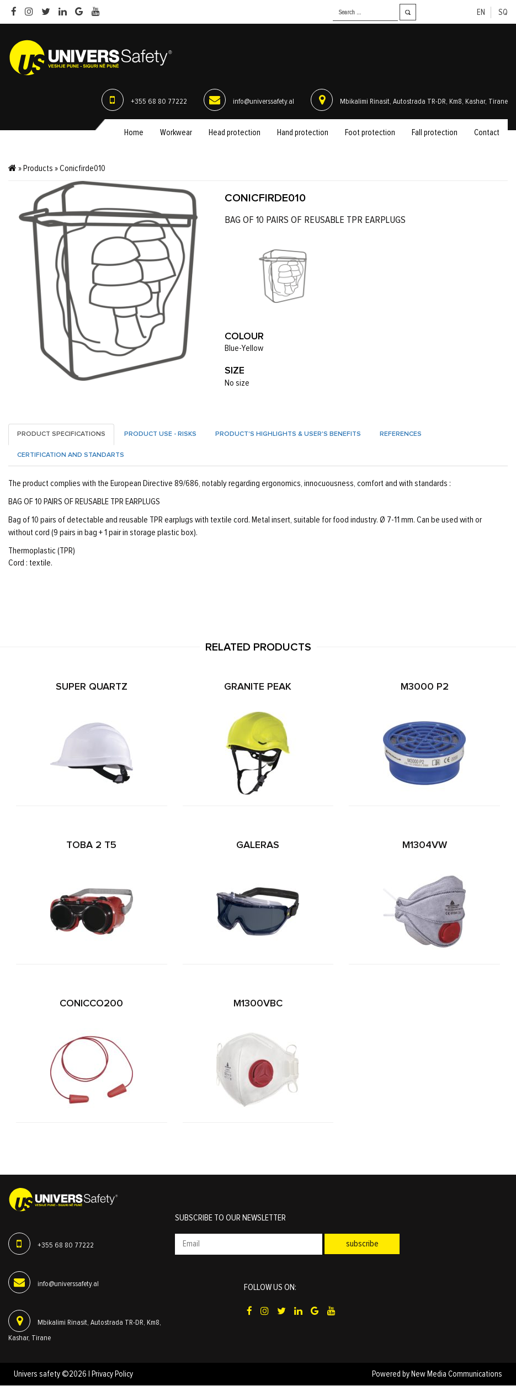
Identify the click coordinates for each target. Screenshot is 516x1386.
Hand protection (302, 133)
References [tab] (401, 434)
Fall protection (435, 133)
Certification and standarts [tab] (70, 455)
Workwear (176, 133)
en (481, 12)
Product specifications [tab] (61, 434)
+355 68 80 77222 (159, 101)
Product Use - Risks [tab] (160, 434)
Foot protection (370, 133)
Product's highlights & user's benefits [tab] (288, 434)
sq (503, 12)
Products (38, 168)
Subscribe (362, 1244)
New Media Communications (456, 1374)
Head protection (234, 133)
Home (133, 133)
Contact (486, 133)
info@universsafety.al (263, 101)
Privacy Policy (112, 1374)
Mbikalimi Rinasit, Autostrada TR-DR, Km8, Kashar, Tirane (424, 101)
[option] (283, 276)
